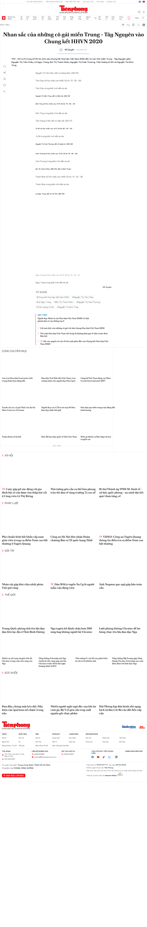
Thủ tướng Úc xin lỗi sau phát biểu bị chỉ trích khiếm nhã (91, 659)
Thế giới (57, 18)
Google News (143, 25)
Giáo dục (113, 18)
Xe (95, 18)
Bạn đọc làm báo (14, 775)
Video (137, 18)
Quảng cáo (111, 2)
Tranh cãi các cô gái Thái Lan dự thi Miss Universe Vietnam (18, 408)
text (128, 25)
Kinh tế (27, 18)
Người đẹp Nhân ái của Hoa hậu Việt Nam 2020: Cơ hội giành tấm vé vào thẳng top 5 (63, 319)
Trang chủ (3, 18)
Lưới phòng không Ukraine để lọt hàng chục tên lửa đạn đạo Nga (119, 630)
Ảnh (37, 734)
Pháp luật (72, 18)
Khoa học (121, 18)
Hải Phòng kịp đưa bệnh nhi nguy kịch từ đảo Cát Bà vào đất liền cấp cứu (120, 710)
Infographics (92, 734)
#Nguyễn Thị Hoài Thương (88, 302)
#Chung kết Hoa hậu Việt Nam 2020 (53, 297)
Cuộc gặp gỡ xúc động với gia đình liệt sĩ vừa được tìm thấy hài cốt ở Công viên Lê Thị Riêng (24, 492)
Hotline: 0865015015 (34, 2)
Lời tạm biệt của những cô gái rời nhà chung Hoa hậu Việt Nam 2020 (72, 328)
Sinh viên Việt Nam (73, 2)
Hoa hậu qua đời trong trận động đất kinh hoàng (98, 408)
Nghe (4, 66)
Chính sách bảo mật (134, 751)
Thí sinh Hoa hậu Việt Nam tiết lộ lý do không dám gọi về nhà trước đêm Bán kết (74, 334)
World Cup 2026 (11, 18)
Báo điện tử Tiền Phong (73, 9)
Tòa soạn (100, 2)
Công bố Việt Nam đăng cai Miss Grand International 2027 (96, 379)
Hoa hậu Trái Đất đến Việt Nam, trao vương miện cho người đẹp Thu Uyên (58, 379)
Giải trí (106, 18)
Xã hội (21, 18)
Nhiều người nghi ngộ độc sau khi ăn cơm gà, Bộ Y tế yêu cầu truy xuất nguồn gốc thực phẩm (73, 710)
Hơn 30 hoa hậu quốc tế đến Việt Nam (59, 436)
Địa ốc (43, 18)
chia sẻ (123, 24)
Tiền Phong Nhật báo (54, 2)
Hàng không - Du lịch (9, 746)
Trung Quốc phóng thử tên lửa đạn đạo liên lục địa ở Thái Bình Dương (23, 630)
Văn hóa (99, 18)
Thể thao (80, 18)
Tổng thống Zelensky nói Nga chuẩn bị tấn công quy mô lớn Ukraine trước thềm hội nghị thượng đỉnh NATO (52, 662)
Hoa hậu (129, 18)
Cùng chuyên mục (14, 351)
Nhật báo (23, 734)
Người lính (88, 18)
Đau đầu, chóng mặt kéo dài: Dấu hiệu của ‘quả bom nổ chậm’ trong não (22, 710)
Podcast (56, 734)
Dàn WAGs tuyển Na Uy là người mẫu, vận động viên (72, 586)
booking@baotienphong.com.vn (45, 757)
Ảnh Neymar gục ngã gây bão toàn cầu (120, 586)
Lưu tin (4, 79)
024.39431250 (9, 759)
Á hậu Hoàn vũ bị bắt (11, 436)
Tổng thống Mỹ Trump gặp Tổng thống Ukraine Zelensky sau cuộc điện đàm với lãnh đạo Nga (128, 661)
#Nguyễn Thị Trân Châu (82, 297)
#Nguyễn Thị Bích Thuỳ (67, 307)
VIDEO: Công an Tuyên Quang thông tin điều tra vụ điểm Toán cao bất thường (121, 540)
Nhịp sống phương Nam (60, 746)
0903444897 (69, 754)
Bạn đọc (122, 742)
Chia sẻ (4, 72)
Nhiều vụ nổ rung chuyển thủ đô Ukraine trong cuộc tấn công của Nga (17, 661)
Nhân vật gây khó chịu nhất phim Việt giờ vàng (22, 586)
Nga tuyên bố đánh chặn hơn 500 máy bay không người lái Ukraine (71, 630)
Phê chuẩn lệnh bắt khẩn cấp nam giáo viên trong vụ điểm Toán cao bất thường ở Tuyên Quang (25, 540)
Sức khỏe (49, 18)
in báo (133, 25)
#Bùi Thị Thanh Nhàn (63, 302)
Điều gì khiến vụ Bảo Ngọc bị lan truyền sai (96, 438)
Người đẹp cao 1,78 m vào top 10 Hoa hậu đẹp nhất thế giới (58, 408)
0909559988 (39, 754)
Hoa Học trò (88, 2)
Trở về (4, 91)
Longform (73, 734)
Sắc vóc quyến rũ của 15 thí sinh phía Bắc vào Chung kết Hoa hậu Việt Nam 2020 (74, 342)
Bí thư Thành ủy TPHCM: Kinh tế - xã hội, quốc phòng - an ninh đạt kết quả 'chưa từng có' (121, 492)
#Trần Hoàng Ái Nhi (45, 307)
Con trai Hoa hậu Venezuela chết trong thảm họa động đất (17, 379)
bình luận (138, 25)
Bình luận (4, 85)
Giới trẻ (64, 18)
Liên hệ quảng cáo (40, 751)
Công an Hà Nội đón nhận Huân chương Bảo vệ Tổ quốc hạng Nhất (72, 538)
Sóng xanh (35, 18)
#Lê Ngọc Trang (44, 302)
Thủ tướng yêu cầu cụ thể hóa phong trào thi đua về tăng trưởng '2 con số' (73, 490)
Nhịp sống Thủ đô (41, 746)
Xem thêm (143, 18)
